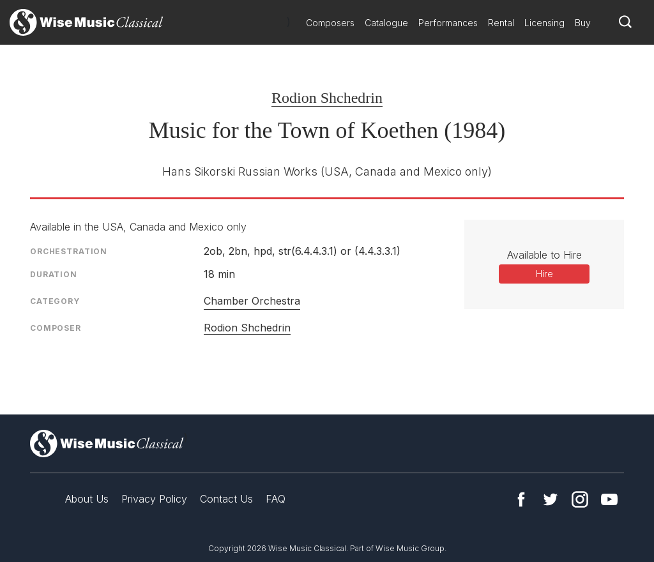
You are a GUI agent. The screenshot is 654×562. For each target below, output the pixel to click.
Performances (448, 22)
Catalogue (386, 22)
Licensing (544, 22)
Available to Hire (544, 254)
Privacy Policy (154, 498)
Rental (501, 22)
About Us (87, 498)
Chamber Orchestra (252, 300)
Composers (330, 22)
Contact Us (226, 498)
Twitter (550, 499)
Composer (55, 328)
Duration (53, 274)
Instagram (580, 499)
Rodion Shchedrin (327, 97)
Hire (544, 274)
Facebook (521, 499)
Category (55, 301)
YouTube (609, 499)
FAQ (275, 498)
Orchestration (68, 251)
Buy (583, 22)
